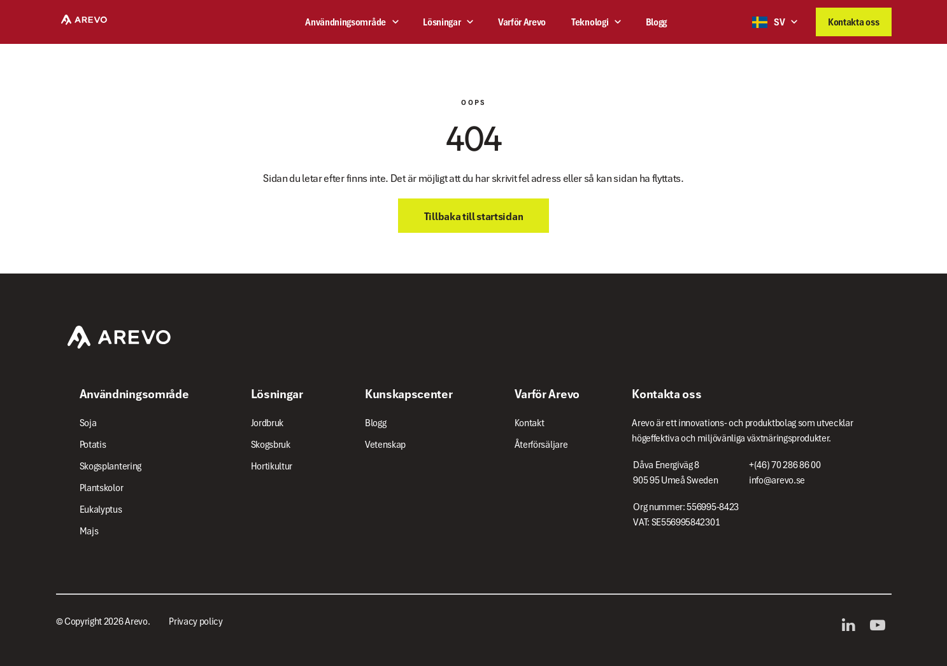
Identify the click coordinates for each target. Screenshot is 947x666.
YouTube (881, 625)
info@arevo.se (777, 480)
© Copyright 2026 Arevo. (103, 621)
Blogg (656, 22)
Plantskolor (102, 488)
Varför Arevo (522, 22)
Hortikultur (272, 466)
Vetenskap (385, 444)
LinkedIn (851, 625)
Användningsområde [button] (345, 22)
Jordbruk (267, 423)
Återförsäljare (541, 444)
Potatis (93, 444)
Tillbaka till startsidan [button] (473, 216)
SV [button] (768, 22)
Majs (89, 531)
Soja (88, 423)
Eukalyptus (101, 509)
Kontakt (530, 423)
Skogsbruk (270, 444)
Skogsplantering (110, 466)
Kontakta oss (853, 22)
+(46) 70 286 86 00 (784, 465)
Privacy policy (196, 621)
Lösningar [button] (441, 22)
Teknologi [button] (589, 22)
